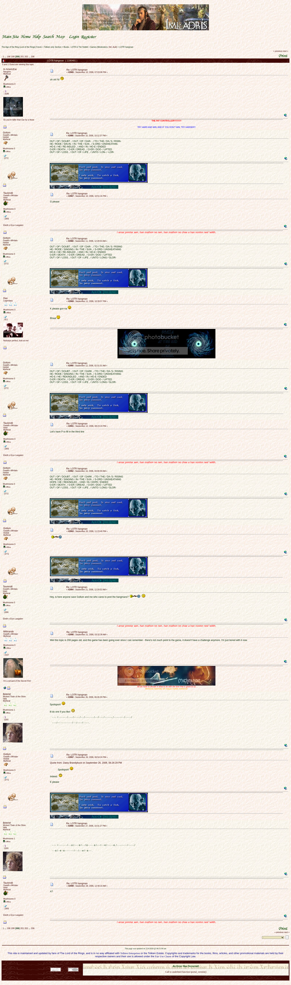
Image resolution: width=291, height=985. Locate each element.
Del (110, 47)
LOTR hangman (126, 47)
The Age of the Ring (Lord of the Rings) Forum (22, 47)
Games (93, 47)
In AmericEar (10, 69)
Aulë (115, 47)
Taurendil (8, 193)
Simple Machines (199, 962)
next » (285, 51)
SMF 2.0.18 (169, 962)
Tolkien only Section (52, 47)
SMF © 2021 (183, 962)
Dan (5, 298)
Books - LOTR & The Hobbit (76, 47)
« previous (277, 51)
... (6, 56)
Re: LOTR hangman (76, 69)
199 (12, 56)
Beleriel (7, 694)
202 (26, 56)
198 (8, 56)
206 (32, 56)
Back (186, 977)
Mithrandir (8, 631)
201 (22, 56)
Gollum (6, 132)
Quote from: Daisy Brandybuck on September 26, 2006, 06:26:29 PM (86, 762)
